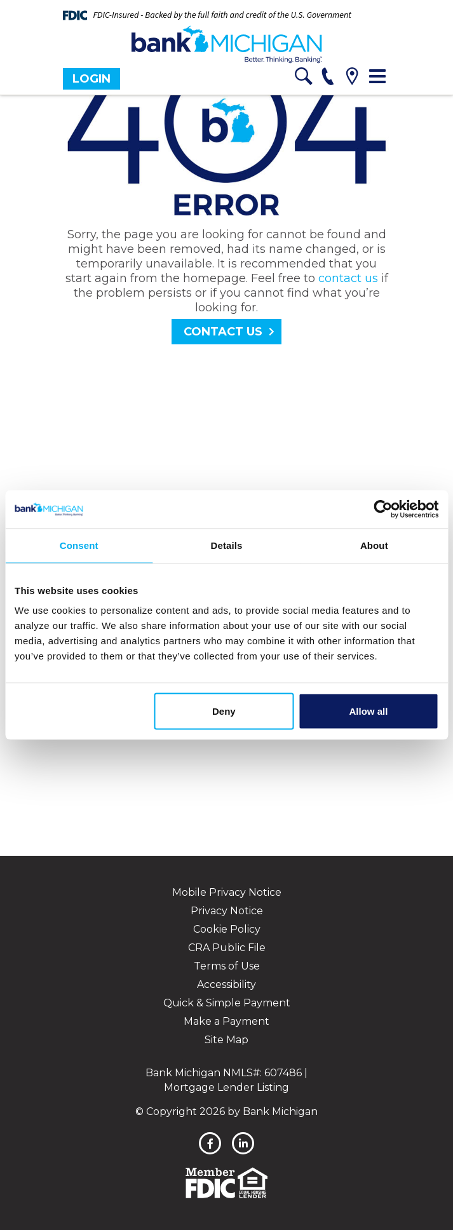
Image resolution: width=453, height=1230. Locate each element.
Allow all (368, 711)
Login (91, 79)
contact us (348, 278)
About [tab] (374, 545)
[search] (304, 78)
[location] (352, 78)
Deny (224, 711)
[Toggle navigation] (377, 76)
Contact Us (223, 332)
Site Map (226, 1040)
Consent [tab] (79, 545)
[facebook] (210, 1143)
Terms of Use (227, 966)
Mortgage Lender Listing (226, 1087)
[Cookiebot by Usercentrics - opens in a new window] (382, 509)
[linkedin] (243, 1143)
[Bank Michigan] (227, 44)
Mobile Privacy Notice (226, 892)
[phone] (328, 78)
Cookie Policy (226, 929)
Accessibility (226, 984)
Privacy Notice (227, 911)
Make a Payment (226, 1021)
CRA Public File (227, 948)
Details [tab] (227, 545)
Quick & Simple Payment (226, 1003)
